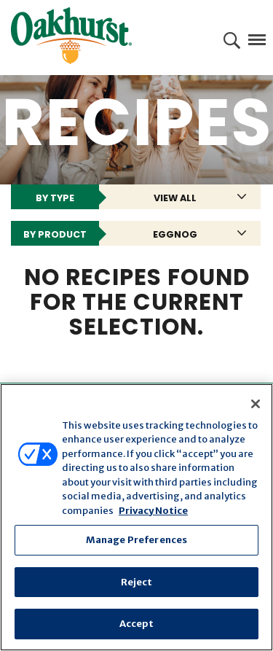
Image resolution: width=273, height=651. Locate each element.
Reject (137, 582)
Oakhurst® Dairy (71, 35)
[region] (136, 517)
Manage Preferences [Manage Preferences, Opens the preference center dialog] (136, 540)
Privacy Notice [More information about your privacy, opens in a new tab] (153, 510)
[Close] (256, 404)
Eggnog (175, 234)
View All (175, 198)
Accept (136, 623)
